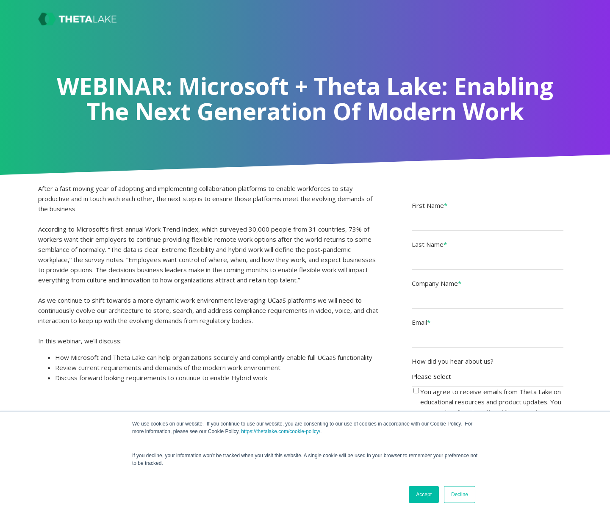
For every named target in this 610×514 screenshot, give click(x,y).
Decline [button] (459, 494)
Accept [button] (424, 494)
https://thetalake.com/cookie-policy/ (280, 431)
